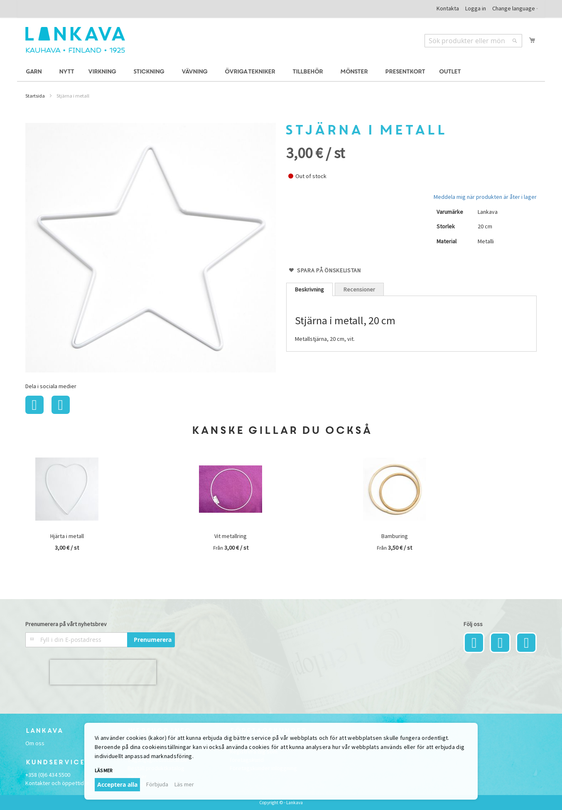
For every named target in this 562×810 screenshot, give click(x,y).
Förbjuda (157, 784)
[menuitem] (34, 72)
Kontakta (448, 8)
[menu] (281, 72)
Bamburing (394, 536)
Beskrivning (309, 289)
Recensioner (359, 289)
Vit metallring (230, 536)
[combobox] (473, 40)
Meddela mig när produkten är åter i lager (485, 197)
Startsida (35, 96)
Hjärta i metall (67, 536)
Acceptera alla (117, 784)
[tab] (309, 289)
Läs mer (103, 770)
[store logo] (75, 40)
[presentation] (103, 672)
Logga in (475, 8)
